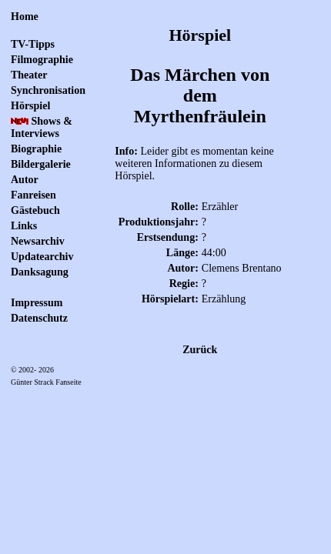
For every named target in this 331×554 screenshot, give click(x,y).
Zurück (199, 349)
